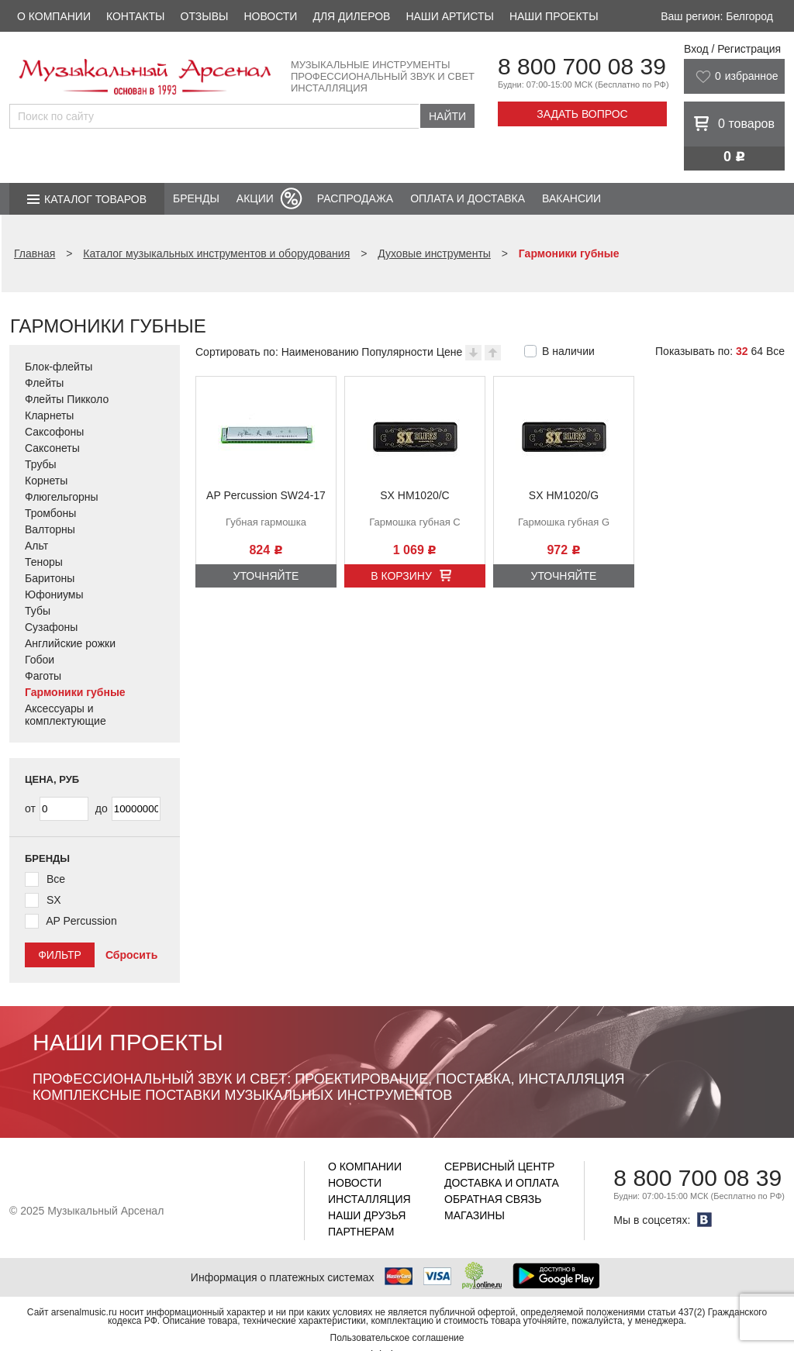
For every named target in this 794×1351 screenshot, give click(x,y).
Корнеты (46, 480)
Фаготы (43, 676)
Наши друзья (367, 1215)
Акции (255, 198)
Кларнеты (49, 415)
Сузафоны (51, 627)
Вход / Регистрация (732, 49)
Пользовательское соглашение (397, 1337)
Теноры (44, 562)
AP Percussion (81, 921)
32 (742, 351)
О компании (54, 16)
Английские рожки (70, 643)
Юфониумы (54, 594)
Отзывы (205, 16)
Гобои (39, 659)
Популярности (397, 352)
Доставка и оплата (501, 1183)
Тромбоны (50, 513)
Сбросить (131, 955)
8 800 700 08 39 (582, 66)
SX (54, 900)
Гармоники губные (75, 692)
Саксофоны (54, 432)
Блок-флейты (58, 366)
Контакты (135, 16)
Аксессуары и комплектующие (65, 714)
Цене (450, 352)
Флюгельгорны (61, 497)
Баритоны (49, 578)
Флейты (44, 383)
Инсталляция (369, 1199)
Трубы (41, 464)
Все (775, 351)
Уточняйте (266, 576)
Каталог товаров (95, 199)
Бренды (196, 198)
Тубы (37, 611)
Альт (36, 545)
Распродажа (355, 198)
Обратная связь (492, 1199)
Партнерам (361, 1231)
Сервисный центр (499, 1166)
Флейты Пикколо (67, 399)
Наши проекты (554, 16)
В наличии (568, 351)
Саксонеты (52, 448)
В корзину (401, 576)
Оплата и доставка (467, 198)
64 (757, 351)
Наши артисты (449, 16)
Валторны (50, 529)
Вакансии (571, 198)
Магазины (474, 1215)
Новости (270, 16)
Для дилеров (351, 16)
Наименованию (320, 352)
